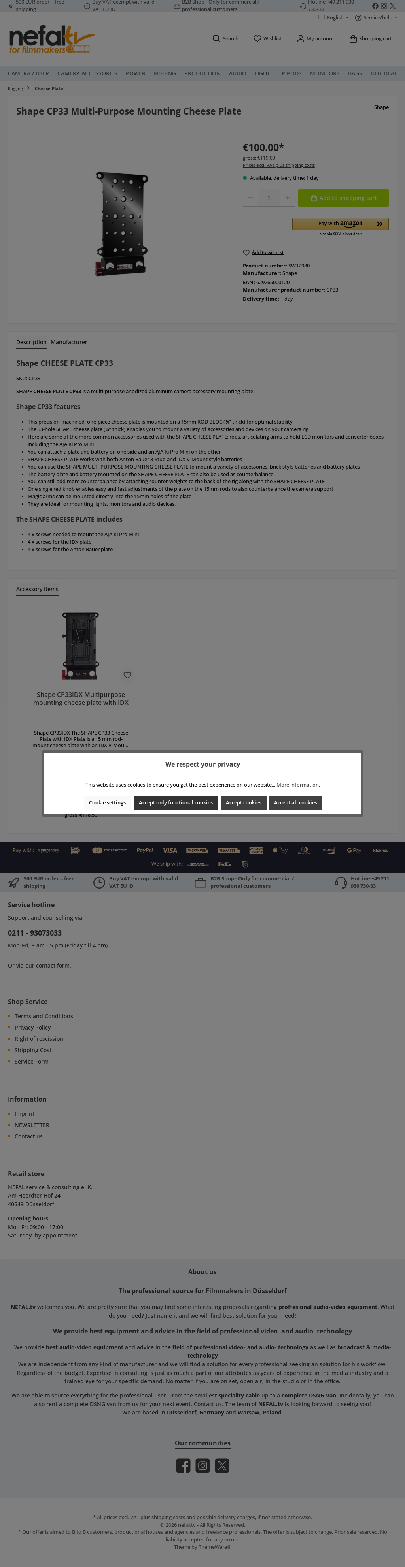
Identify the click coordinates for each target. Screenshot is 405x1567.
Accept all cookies (295, 802)
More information (297, 785)
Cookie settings (107, 802)
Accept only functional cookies (176, 802)
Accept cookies (243, 802)
